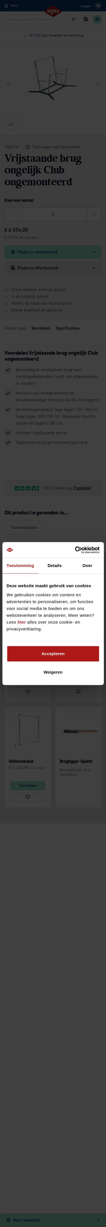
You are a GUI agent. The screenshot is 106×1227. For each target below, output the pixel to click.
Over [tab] (87, 565)
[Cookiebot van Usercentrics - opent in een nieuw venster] (75, 550)
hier (22, 622)
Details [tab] (54, 565)
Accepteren (53, 653)
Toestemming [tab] (20, 565)
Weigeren (53, 672)
